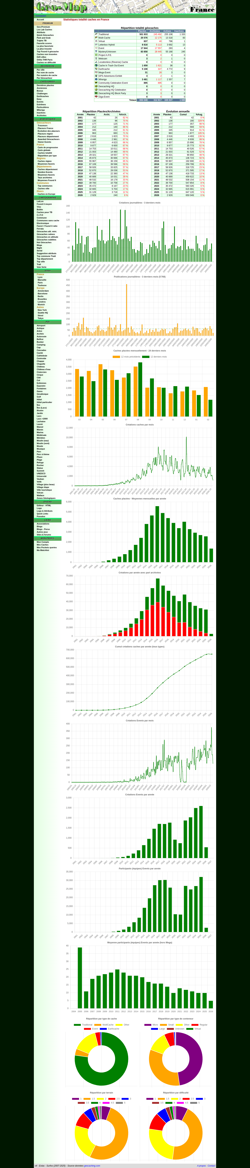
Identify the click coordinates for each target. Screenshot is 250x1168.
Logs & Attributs (45, 511)
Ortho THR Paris (45, 60)
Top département (45, 259)
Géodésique (42, 394)
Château (41, 367)
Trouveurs (42, 125)
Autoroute (41, 336)
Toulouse (42, 285)
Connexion (41, 16)
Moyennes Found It (47, 180)
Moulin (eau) (43, 441)
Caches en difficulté (46, 62)
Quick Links (42, 514)
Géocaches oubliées (46, 240)
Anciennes (42, 88)
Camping (41, 345)
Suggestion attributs (46, 253)
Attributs (41, 32)
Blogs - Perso (43, 529)
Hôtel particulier (44, 402)
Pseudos (41, 516)
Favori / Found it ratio (47, 226)
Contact (211, 1166)
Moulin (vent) (43, 443)
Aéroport (41, 325)
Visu (39, 207)
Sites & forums (44, 535)
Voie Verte (41, 267)
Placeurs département (48, 136)
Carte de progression (48, 147)
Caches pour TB (44, 212)
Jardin (40, 413)
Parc (39, 451)
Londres (42, 302)
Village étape (43, 487)
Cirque (40, 375)
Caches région (45, 161)
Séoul (40, 315)
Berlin (40, 296)
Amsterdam (43, 291)
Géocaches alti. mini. (47, 231)
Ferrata (40, 229)
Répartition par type (47, 156)
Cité (39, 377)
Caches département (47, 169)
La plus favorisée (45, 46)
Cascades (41, 350)
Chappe (40, 361)
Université (41, 476)
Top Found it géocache (48, 51)
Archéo (40, 334)
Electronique (43, 223)
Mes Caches (42, 545)
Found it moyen (44, 204)
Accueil (40, 19)
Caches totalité (45, 153)
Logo (39, 508)
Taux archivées (45, 177)
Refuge (40, 462)
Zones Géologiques (46, 498)
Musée (40, 446)
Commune (42, 218)
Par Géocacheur (44, 78)
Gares (39, 391)
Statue (40, 468)
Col (38, 380)
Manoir (40, 427)
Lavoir (40, 424)
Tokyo (41, 318)
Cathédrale (42, 356)
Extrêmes (41, 104)
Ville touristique (44, 490)
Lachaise (41, 421)
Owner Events (44, 142)
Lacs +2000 (42, 419)
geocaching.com (92, 1166)
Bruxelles (42, 299)
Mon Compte (43, 542)
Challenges (42, 93)
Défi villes (41, 57)
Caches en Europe (46, 194)
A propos (201, 1166)
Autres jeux (42, 532)
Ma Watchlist (43, 550)
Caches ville (43, 188)
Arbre (39, 331)
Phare (39, 457)
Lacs (39, 416)
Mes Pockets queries (47, 547)
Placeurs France (45, 128)
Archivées (41, 115)
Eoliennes (41, 383)
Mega (39, 245)
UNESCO (41, 473)
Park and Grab (44, 38)
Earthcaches (43, 96)
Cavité (40, 353)
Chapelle (41, 364)
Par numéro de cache (47, 75)
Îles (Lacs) (42, 408)
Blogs (39, 526)
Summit (40, 471)
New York (42, 310)
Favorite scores (44, 43)
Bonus (40, 91)
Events (40, 102)
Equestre (41, 386)
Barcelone (42, 293)
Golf (39, 397)
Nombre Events (45, 172)
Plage (39, 460)
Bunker (40, 342)
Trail (39, 264)
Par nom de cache (45, 72)
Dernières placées (45, 85)
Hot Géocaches (44, 242)
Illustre (40, 410)
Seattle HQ (43, 313)
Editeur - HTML (44, 505)
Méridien (41, 438)
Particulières (43, 107)
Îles (38, 405)
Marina (40, 432)
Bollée (40, 209)
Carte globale (44, 150)
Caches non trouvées (47, 54)
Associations (43, 524)
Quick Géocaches (45, 35)
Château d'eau (44, 369)
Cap (39, 347)
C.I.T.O (40, 215)
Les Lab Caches (44, 29)
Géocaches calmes (46, 234)
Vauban (40, 479)
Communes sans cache (48, 220)
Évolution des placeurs (49, 131)
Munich (41, 304)
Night (39, 248)
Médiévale (41, 435)
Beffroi (40, 339)
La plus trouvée (44, 49)
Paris (40, 282)
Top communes (45, 186)
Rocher (40, 465)
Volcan (40, 493)
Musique (41, 449)
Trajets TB (41, 40)
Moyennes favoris (46, 164)
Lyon (40, 277)
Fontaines (41, 388)
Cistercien (41, 372)
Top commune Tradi (46, 256)
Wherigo (41, 110)
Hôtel (39, 399)
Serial (39, 251)
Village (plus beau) (46, 484)
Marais (40, 430)
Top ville (41, 261)
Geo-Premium (43, 27)
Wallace (40, 495)
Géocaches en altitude (47, 237)
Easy (39, 99)
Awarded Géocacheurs (48, 139)
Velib (39, 482)
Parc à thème (43, 454)
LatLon (40, 201)
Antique (40, 328)
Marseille (42, 280)
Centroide (41, 358)
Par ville (40, 70)
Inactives (41, 113)
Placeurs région (45, 134)
